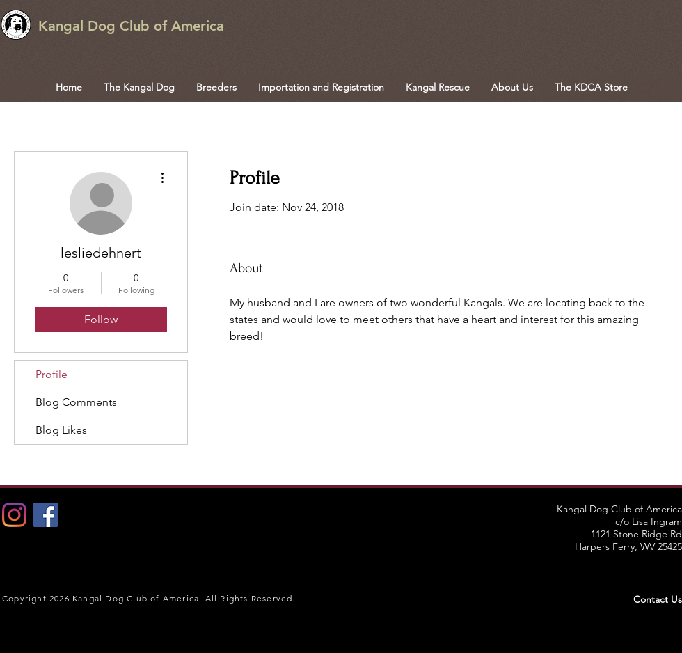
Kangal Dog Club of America (131, 25)
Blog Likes (61, 429)
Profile (51, 374)
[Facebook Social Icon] (45, 515)
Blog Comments (76, 402)
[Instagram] (14, 515)
